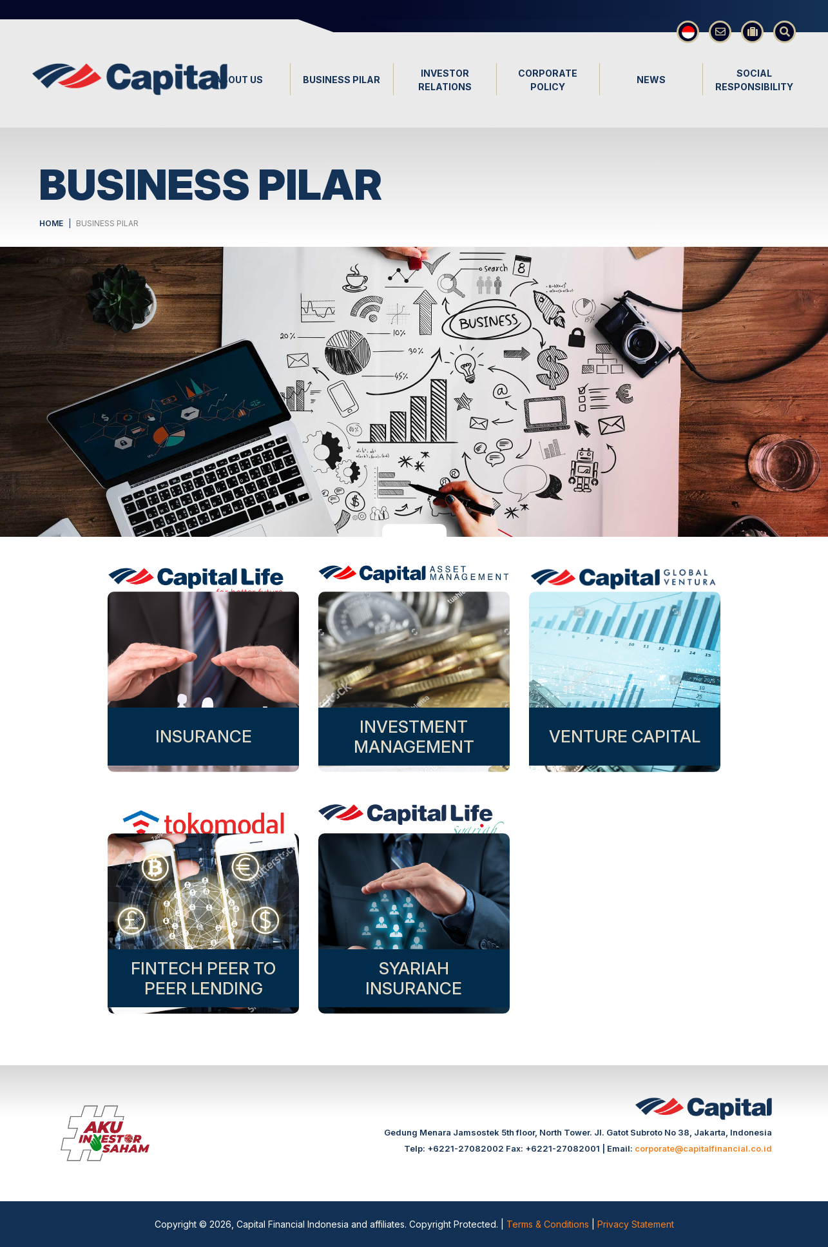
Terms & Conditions (549, 1224)
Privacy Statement (635, 1224)
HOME (51, 223)
